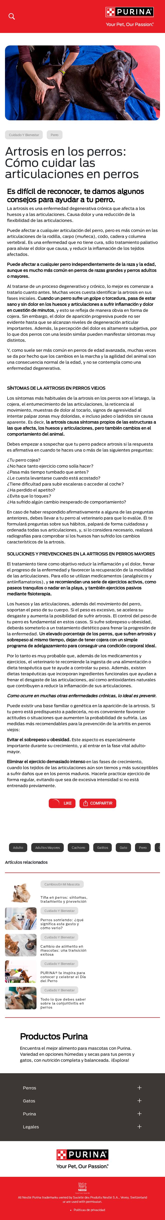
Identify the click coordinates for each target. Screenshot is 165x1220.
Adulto (18, 847)
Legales (31, 1126)
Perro (143, 847)
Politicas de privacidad (89, 1210)
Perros (29, 1087)
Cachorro (78, 847)
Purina (29, 1113)
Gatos (29, 1100)
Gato (123, 847)
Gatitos (102, 847)
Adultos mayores (47, 847)
